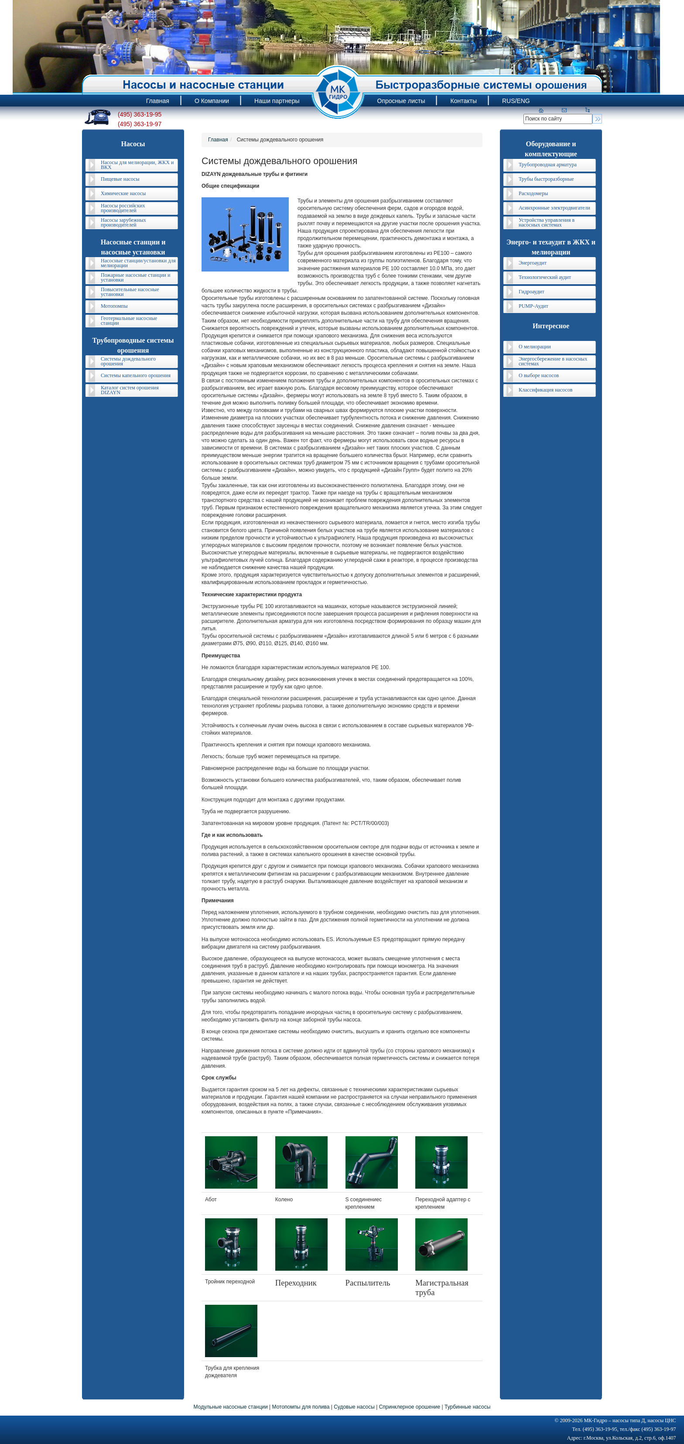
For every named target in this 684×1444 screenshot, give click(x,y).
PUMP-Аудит (533, 306)
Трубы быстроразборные (546, 179)
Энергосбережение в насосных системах (553, 361)
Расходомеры (533, 193)
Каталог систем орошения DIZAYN (130, 390)
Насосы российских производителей (123, 208)
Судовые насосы (354, 1407)
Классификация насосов (545, 390)
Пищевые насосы (120, 179)
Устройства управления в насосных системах (547, 222)
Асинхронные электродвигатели (554, 208)
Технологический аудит (545, 277)
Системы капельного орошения (136, 375)
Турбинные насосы (467, 1407)
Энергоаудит (533, 263)
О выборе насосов (539, 375)
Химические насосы (123, 193)
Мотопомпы (114, 306)
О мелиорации (535, 347)
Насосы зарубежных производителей (123, 222)
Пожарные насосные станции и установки (135, 277)
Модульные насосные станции (231, 1407)
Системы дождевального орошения (128, 361)
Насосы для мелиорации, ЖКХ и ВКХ (137, 164)
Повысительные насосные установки (130, 291)
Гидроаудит (531, 292)
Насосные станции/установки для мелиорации (138, 263)
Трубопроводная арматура (548, 165)
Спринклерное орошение (410, 1407)
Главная (218, 140)
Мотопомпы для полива (301, 1407)
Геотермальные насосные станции (129, 320)
